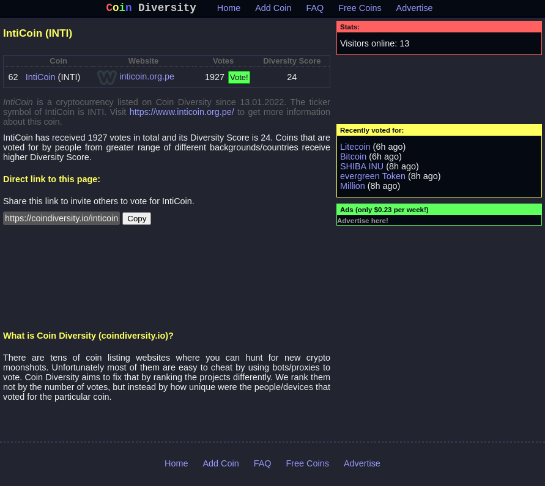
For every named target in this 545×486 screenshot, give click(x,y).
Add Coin (273, 10)
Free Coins (359, 10)
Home (228, 10)
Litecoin (355, 149)
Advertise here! (362, 223)
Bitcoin (353, 159)
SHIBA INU (362, 169)
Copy (136, 221)
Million (352, 188)
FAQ (315, 10)
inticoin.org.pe (146, 79)
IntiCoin (41, 79)
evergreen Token (373, 178)
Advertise (414, 10)
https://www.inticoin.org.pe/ (182, 114)
